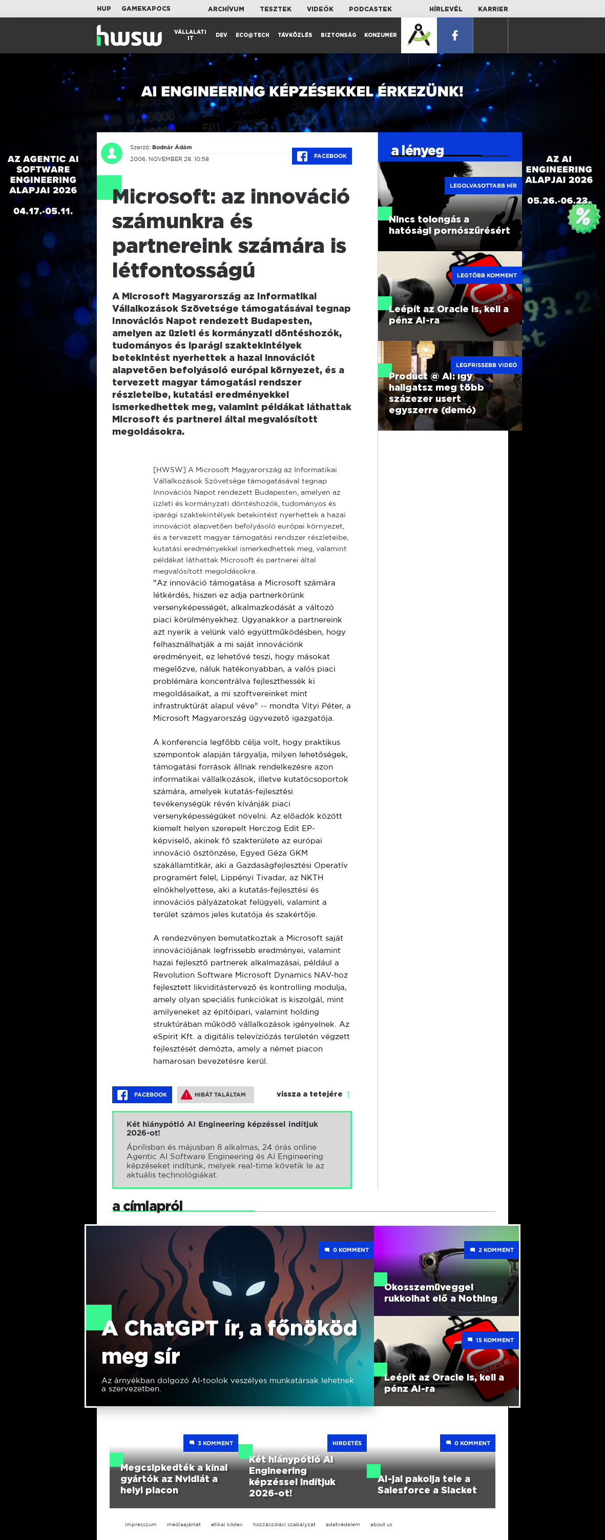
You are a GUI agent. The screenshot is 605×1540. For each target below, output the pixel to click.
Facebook (322, 156)
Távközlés (295, 35)
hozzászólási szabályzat (284, 1524)
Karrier (493, 9)
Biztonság (338, 35)
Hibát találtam (213, 1094)
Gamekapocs (146, 9)
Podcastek (370, 9)
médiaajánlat (184, 1524)
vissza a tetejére (310, 1094)
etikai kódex (227, 1524)
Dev (221, 35)
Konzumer (380, 35)
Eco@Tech (252, 35)
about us (381, 1524)
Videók (320, 9)
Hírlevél (446, 9)
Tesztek (275, 9)
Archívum (226, 9)
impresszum (141, 1524)
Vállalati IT (190, 35)
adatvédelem (343, 1524)
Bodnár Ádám (172, 147)
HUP (104, 9)
